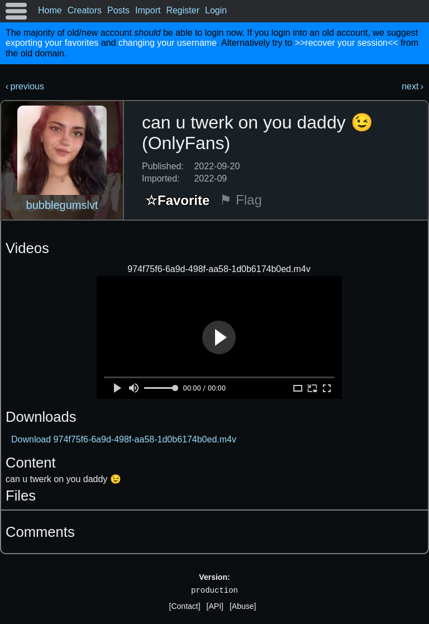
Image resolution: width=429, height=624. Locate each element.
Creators (85, 10)
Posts (118, 10)
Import (147, 10)
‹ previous (25, 86)
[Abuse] (243, 606)
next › (412, 86)
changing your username (167, 42)
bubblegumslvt (62, 205)
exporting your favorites (52, 42)
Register (182, 10)
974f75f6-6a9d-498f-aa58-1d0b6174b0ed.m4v (218, 269)
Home (50, 10)
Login (216, 10)
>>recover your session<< (346, 42)
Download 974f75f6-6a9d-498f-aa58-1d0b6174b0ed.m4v (123, 439)
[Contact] (185, 606)
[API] (215, 606)
